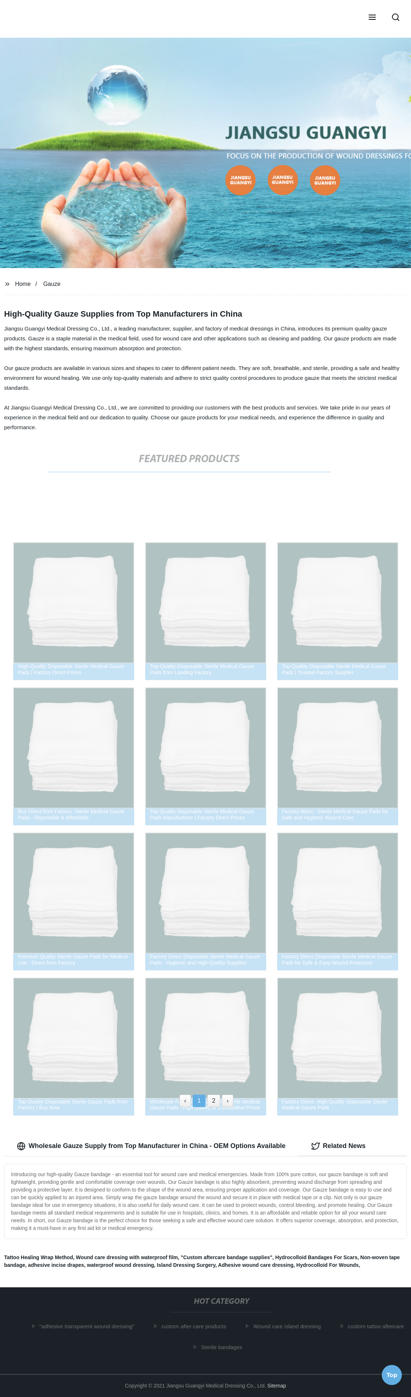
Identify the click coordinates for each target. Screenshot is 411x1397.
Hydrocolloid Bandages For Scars (316, 1257)
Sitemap (276, 1386)
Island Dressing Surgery (186, 1265)
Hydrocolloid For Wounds (327, 1265)
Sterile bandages (224, 1347)
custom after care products (196, 1326)
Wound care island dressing (289, 1326)
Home (23, 284)
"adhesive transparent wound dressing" (88, 1326)
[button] (372, 18)
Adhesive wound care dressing (255, 1265)
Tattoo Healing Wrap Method (38, 1257)
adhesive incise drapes (56, 1265)
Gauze (51, 284)
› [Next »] (228, 1101)
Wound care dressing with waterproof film (127, 1257)
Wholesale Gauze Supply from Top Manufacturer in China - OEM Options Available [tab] (151, 1146)
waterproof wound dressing (120, 1265)
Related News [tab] (338, 1146)
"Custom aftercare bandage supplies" (226, 1257)
